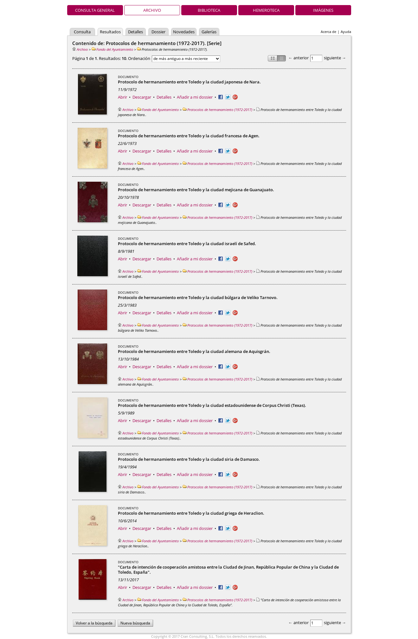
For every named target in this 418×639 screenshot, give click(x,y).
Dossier (158, 32)
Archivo (152, 10)
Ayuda (346, 31)
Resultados (110, 32)
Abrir (122, 97)
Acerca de (328, 31)
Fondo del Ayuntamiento (112, 49)
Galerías (209, 32)
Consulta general (95, 10)
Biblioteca (209, 10)
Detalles (135, 32)
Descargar (141, 97)
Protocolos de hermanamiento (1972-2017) (217, 109)
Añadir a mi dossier (195, 97)
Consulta (82, 32)
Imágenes (323, 10)
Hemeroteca (266, 10)
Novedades (184, 32)
